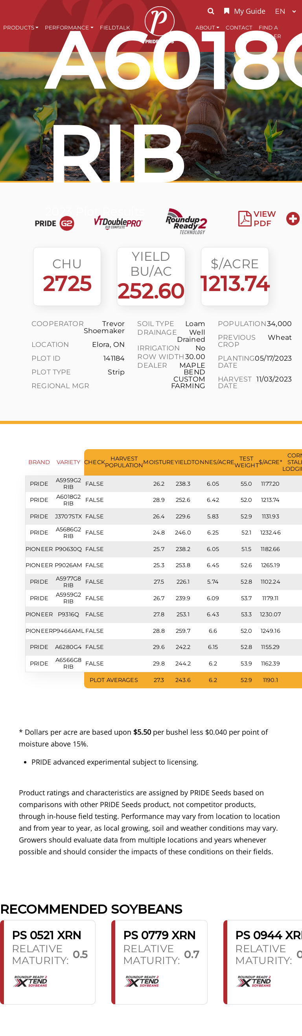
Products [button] (18, 27)
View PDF (257, 218)
